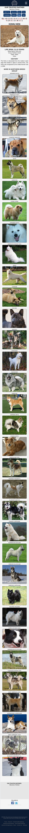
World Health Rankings (18, 821)
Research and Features (8, 823)
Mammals (14, 12)
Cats (24, 15)
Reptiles (14, 15)
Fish (24, 12)
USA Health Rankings (20, 823)
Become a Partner (14, 9)
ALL (3, 18)
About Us (10, 821)
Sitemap (25, 825)
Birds (19, 12)
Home (5, 821)
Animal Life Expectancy (7, 825)
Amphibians (7, 15)
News (14, 825)
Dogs (19, 15)
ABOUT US (6, 12)
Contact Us (19, 825)
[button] (2, 36)
